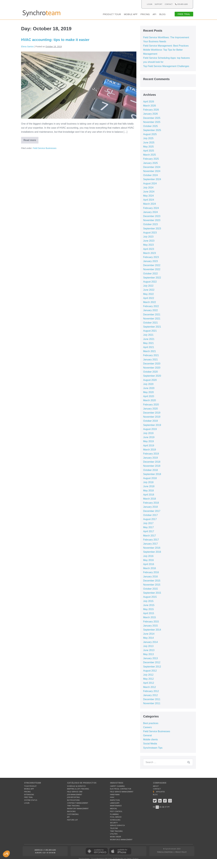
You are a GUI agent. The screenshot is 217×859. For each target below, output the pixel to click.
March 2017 (149, 535)
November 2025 (151, 122)
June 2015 (148, 605)
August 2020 (150, 380)
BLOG (162, 14)
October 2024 (150, 175)
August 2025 (150, 134)
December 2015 (151, 580)
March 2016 (149, 568)
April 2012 (148, 683)
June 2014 (148, 634)
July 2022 (148, 285)
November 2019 (151, 416)
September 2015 (152, 593)
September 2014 (152, 629)
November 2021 (151, 318)
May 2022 (148, 294)
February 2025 (151, 159)
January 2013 (150, 658)
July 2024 (148, 187)
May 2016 (148, 560)
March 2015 (149, 617)
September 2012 (152, 666)
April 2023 (148, 249)
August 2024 (150, 183)
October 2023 (150, 224)
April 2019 (148, 445)
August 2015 (150, 597)
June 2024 (148, 191)
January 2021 (150, 359)
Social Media (150, 743)
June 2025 (148, 142)
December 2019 (151, 412)
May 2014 (148, 638)
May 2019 (148, 441)
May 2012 (148, 679)
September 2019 (152, 425)
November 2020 (151, 367)
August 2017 (150, 519)
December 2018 (151, 462)
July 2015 (148, 601)
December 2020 (151, 363)
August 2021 (150, 331)
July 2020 (148, 384)
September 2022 (152, 277)
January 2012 (150, 695)
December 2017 (151, 511)
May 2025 (148, 146)
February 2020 (151, 404)
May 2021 (148, 343)
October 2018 (150, 470)
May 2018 (148, 490)
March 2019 (149, 449)
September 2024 (152, 179)
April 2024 (148, 199)
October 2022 (150, 273)
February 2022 (151, 306)
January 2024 (150, 212)
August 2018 (150, 478)
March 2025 (149, 154)
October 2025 (150, 126)
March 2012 (149, 687)
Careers (147, 727)
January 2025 (150, 163)
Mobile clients (150, 739)
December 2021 (151, 314)
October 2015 (150, 588)
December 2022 (151, 265)
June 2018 (148, 486)
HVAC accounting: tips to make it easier (55, 40)
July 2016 (148, 556)
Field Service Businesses (44, 148)
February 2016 (151, 572)
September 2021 (152, 326)
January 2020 (150, 408)
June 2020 (148, 388)
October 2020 (150, 371)
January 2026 (150, 113)
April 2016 (148, 564)
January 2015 (150, 625)
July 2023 (148, 236)
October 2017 (150, 515)
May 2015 (148, 609)
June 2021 (148, 339)
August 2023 (150, 232)
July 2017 (148, 523)
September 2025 (152, 130)
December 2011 (151, 699)
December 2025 (151, 118)
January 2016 (150, 576)
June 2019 (148, 437)
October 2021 (150, 322)
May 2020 (148, 392)
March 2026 (149, 105)
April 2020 (148, 396)
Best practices (150, 723)
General (147, 735)
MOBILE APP (130, 14)
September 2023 (152, 228)
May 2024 (148, 195)
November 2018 (151, 466)
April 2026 (148, 101)
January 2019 (150, 457)
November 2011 (151, 703)
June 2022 (148, 290)
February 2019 (151, 453)
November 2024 (151, 171)
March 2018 (149, 498)
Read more (31, 139)
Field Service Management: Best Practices (166, 45)
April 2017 (148, 531)
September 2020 (152, 376)
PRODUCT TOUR (112, 14)
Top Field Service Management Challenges (166, 66)
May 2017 (148, 527)
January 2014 (150, 642)
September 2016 (152, 552)
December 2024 (151, 167)
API (154, 14)
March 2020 (149, 400)
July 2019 (148, 433)
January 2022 (150, 310)
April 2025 (148, 150)
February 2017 (151, 539)
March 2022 (149, 302)
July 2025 (148, 138)
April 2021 (148, 347)
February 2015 (151, 621)
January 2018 (150, 507)
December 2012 (151, 662)
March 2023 (149, 253)
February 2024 (151, 208)
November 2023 (151, 220)
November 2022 (151, 269)
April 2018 (148, 494)
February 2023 (151, 257)
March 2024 (149, 204)
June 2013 (148, 650)
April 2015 (148, 613)
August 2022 (150, 281)
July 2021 (148, 335)
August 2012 (150, 670)
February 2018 (151, 502)
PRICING (145, 14)
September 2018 (152, 474)
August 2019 (150, 429)
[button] (184, 14)
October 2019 (150, 421)
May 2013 (148, 654)
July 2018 (148, 482)
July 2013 (148, 646)
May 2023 (148, 245)
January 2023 (150, 261)
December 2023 (151, 216)
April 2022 (148, 298)
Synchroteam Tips (152, 748)
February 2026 (151, 109)
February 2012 (151, 691)
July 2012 (148, 674)
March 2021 (149, 351)
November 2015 (151, 584)
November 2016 (151, 548)
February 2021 (151, 355)
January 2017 (150, 543)
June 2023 (148, 240)
